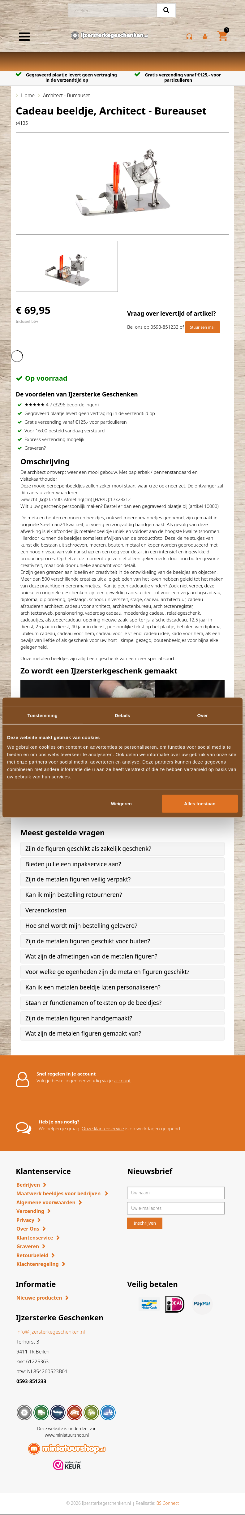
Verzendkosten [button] (46, 910)
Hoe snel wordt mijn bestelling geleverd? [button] (81, 926)
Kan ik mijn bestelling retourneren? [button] (73, 895)
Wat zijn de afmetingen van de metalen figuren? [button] (91, 956)
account (122, 1080)
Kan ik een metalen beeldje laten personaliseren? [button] (93, 987)
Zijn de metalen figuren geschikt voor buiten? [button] (87, 941)
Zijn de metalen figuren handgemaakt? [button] (78, 1018)
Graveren (27, 1246)
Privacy (25, 1220)
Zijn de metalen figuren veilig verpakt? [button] (78, 879)
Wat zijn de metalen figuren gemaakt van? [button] (83, 1033)
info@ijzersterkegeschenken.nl (50, 1331)
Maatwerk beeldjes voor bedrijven (59, 1193)
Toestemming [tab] (43, 715)
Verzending (30, 1211)
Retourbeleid (32, 1255)
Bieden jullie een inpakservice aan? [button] (73, 864)
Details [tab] (122, 715)
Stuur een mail (202, 327)
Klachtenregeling (37, 1264)
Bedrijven (28, 1184)
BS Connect (167, 1503)
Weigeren (121, 803)
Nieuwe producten (39, 1297)
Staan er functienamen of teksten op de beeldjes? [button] (93, 1003)
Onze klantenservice (103, 1128)
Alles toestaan (200, 803)
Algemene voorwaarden (45, 1202)
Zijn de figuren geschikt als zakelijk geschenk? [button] (88, 849)
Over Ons (27, 1228)
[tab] (122, 848)
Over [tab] (202, 715)
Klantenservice (34, 1237)
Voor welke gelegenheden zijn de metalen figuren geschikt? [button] (107, 972)
